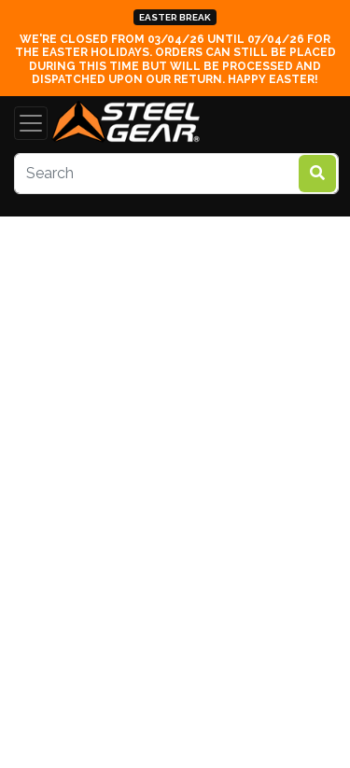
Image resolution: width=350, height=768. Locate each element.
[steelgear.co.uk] (126, 123)
